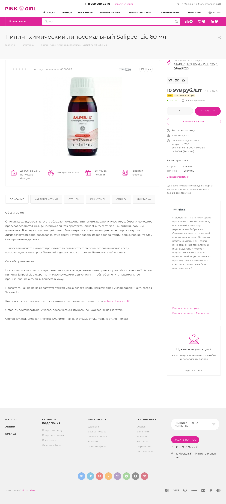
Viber (117, 476)
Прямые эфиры (97, 446)
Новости (93, 441)
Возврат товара (97, 431)
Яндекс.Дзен (135, 476)
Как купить (98, 199)
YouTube (99, 476)
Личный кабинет (52, 445)
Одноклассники (108, 476)
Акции (10, 426)
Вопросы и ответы (53, 435)
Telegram (90, 476)
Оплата (121, 199)
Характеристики (46, 199)
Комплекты (49, 440)
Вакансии (143, 431)
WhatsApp (126, 476)
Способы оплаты (98, 436)
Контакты (142, 441)
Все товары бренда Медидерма (191, 313)
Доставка (144, 199)
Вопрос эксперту (52, 430)
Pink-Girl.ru (28, 490)
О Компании (146, 419)
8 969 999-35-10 (99, 3)
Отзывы (74, 199)
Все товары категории (185, 308)
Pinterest (144, 476)
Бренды (11, 433)
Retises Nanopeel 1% (116, 301)
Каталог (11, 419)
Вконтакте (81, 476)
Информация (98, 419)
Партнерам (144, 446)
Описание (17, 199)
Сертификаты (145, 451)
